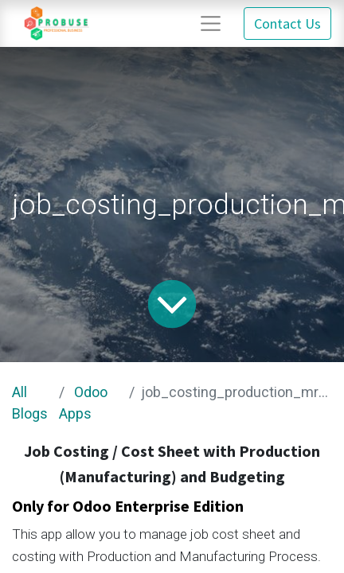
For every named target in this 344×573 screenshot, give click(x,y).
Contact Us (287, 23)
